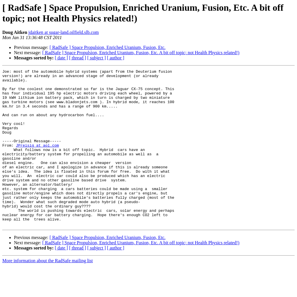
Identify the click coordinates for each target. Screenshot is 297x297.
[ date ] (61, 57)
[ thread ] (77, 57)
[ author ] (115, 57)
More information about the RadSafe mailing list (47, 291)
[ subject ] (96, 57)
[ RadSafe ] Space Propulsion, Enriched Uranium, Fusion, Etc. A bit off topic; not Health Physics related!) (141, 52)
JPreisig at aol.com (37, 160)
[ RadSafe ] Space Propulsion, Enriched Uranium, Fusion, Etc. (108, 47)
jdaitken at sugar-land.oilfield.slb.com (63, 32)
